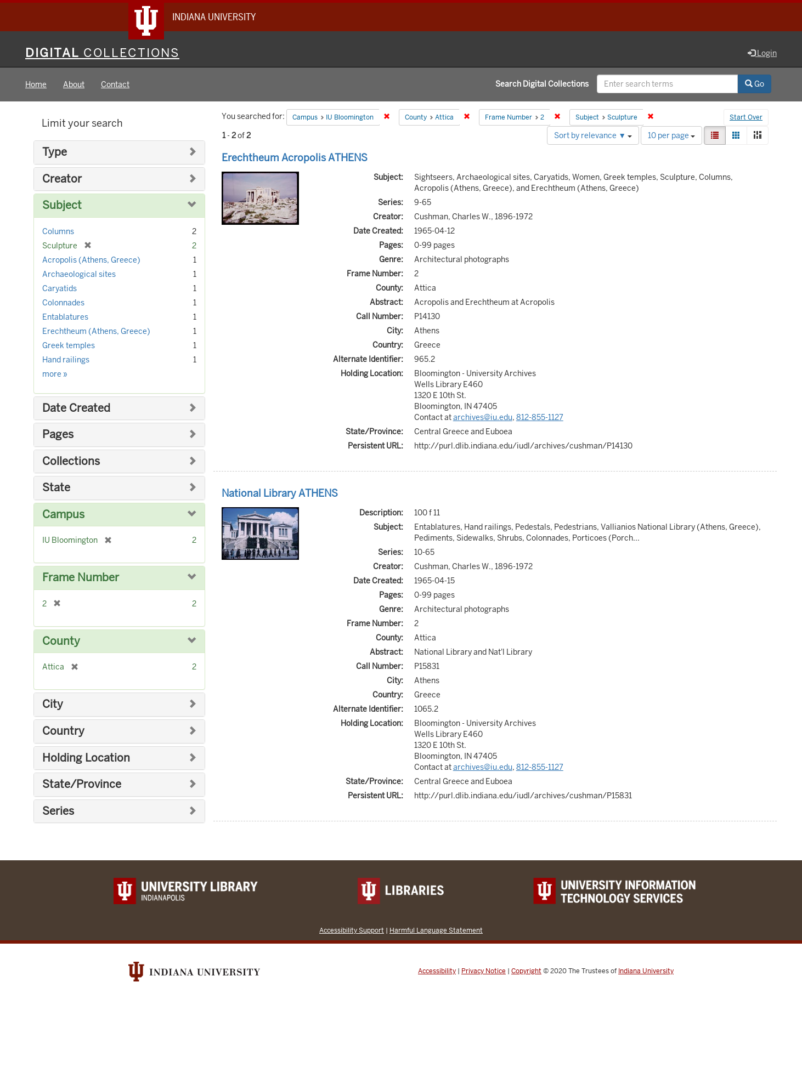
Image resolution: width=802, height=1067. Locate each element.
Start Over (746, 117)
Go (754, 84)
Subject (62, 205)
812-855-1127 (539, 417)
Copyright (526, 971)
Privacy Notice (483, 971)
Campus (63, 514)
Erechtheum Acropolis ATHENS (295, 157)
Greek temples (68, 345)
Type (54, 152)
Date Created (76, 408)
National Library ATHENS (280, 493)
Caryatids (59, 288)
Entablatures (65, 317)
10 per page (671, 135)
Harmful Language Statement (436, 930)
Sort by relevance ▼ (593, 135)
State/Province (81, 784)
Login (762, 53)
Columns (58, 231)
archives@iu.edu (482, 417)
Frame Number (80, 577)
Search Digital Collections (542, 84)
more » (54, 374)
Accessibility (437, 971)
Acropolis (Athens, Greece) (91, 260)
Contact (115, 84)
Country (63, 731)
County (61, 641)
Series (58, 811)
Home (36, 84)
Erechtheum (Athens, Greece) (96, 331)
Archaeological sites (79, 274)
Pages (58, 434)
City (52, 704)
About (73, 84)
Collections (71, 461)
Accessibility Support (351, 930)
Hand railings (65, 360)
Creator (62, 179)
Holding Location (86, 758)
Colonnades (63, 303)
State (56, 488)
